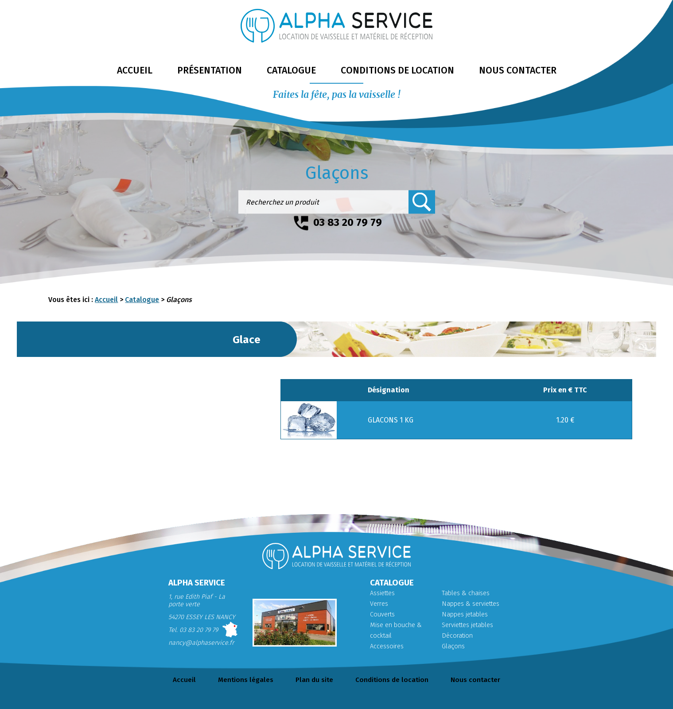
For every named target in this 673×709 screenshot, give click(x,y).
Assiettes (382, 593)
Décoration (457, 635)
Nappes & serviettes (470, 604)
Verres (379, 604)
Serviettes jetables (467, 625)
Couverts (382, 614)
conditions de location (397, 70)
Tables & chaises (466, 593)
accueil (134, 70)
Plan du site (314, 680)
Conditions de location (391, 680)
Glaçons (453, 646)
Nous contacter (475, 680)
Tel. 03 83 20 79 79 (193, 630)
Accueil (106, 299)
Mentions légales (245, 680)
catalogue (291, 70)
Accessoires (387, 646)
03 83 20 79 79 (347, 222)
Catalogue (142, 299)
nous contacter (517, 70)
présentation (209, 70)
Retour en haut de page (655, 688)
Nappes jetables (465, 614)
